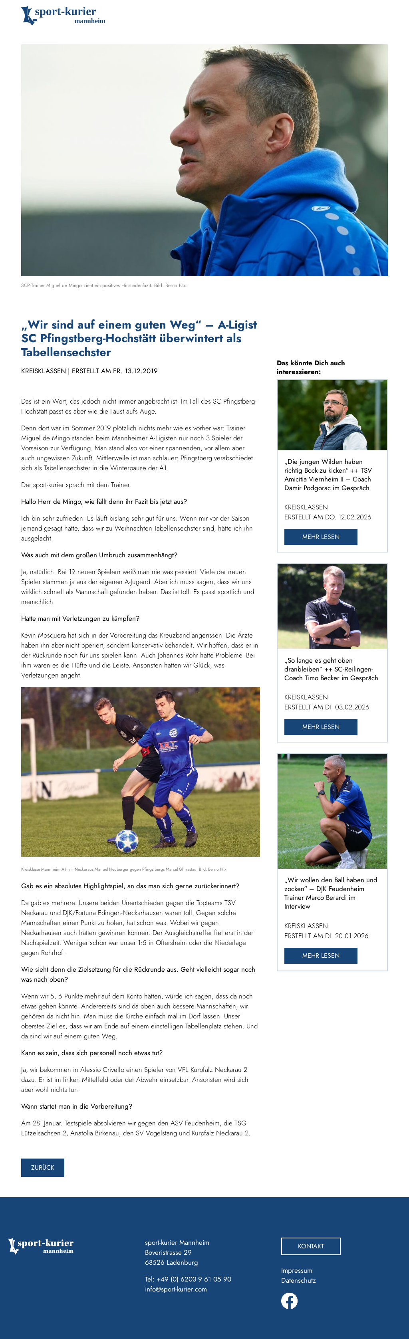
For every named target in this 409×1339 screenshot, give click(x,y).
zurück (42, 1167)
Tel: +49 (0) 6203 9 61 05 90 (188, 1279)
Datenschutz (298, 1280)
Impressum (296, 1270)
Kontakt (311, 1246)
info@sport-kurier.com (176, 1289)
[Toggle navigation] (376, 16)
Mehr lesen (321, 536)
